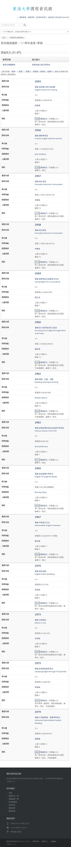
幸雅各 (37, 200)
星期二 (21, 71)
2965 (38, 468)
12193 (37, 213)
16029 (37, 651)
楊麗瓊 (37, 738)
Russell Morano (41, 446)
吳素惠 (37, 105)
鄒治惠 (37, 541)
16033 (37, 752)
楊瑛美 (37, 349)
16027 (37, 505)
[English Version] (62, 17)
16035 (37, 603)
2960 (38, 322)
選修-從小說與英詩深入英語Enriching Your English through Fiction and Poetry (50, 330)
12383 (37, 167)
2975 (38, 663)
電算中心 (45, 841)
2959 (38, 273)
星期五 (43, 71)
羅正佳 (37, 297)
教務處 (53, 841)
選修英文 (44, 118)
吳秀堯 (37, 589)
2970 (38, 565)
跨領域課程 (13, 802)
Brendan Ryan (41, 492)
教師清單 (12, 811)
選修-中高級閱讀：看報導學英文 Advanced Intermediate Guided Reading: (48, 720)
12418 (37, 362)
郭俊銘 (37, 687)
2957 (38, 176)
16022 (37, 310)
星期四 (35, 71)
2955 (38, 81)
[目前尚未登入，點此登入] (46, 17)
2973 (38, 614)
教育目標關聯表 (9, 64)
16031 (37, 700)
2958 (38, 224)
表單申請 (12, 805)
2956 (38, 130)
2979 (38, 711)
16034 (37, 554)
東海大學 (9, 841)
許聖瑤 (37, 638)
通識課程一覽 (14, 799)
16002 (37, 118)
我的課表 (22, 17)
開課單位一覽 (14, 796)
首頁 (10, 793)
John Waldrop (40, 154)
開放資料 (12, 808)
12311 (37, 459)
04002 (37, 411)
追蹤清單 (31, 17)
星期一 (14, 71)
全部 (56, 71)
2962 (38, 373)
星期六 (50, 71)
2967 (38, 517)
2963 (38, 422)
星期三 (28, 71)
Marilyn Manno (41, 397)
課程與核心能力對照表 (41, 64)
